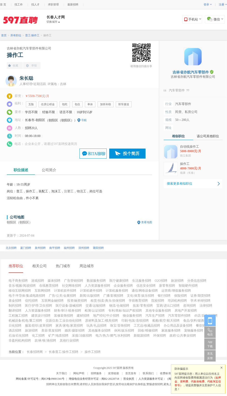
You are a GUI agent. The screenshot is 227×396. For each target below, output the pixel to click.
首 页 (3, 4)
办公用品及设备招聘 (178, 325)
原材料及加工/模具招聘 (101, 320)
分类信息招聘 (196, 280)
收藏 (15, 65)
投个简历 (131, 153)
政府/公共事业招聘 (183, 335)
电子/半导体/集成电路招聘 (27, 295)
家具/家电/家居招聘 (69, 325)
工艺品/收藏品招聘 (147, 325)
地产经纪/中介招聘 (106, 315)
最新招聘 (72, 4)
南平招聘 (54, 247)
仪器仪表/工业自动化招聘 (63, 320)
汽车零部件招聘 (179, 315)
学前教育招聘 (138, 300)
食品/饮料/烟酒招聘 (196, 320)
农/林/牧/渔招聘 (45, 340)
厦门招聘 (25, 247)
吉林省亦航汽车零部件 (193, 72)
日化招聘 (15, 325)
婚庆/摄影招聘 (75, 330)
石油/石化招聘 (19, 335)
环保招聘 (159, 335)
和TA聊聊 (96, 154)
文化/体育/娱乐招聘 (140, 295)
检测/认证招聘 (95, 310)
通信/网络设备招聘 (145, 290)
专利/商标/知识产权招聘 (125, 310)
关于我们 (61, 373)
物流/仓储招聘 (119, 305)
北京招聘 (11, 247)
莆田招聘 (98, 247)
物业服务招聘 (132, 315)
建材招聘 (83, 315)
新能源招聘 (142, 335)
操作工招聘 (93, 352)
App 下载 (210, 344)
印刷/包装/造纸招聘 (135, 320)
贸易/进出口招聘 (168, 305)
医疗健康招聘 (118, 280)
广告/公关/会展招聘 (62, 295)
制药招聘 (15, 305)
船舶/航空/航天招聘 (166, 320)
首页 (4, 35)
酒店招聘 (15, 330)
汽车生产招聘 (155, 315)
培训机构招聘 (177, 300)
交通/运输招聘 (96, 305)
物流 (80, 191)
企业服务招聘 (123, 285)
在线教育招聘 (48, 285)
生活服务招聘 (141, 280)
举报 (34, 65)
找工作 (19, 4)
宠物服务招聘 (193, 330)
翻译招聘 (15, 310)
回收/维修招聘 (148, 330)
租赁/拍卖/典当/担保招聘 (108, 300)
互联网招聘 (42, 290)
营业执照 (128, 378)
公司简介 (49, 170)
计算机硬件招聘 (91, 290)
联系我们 (148, 373)
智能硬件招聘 (188, 285)
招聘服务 (96, 373)
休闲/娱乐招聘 (124, 330)
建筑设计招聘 (40, 315)
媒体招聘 (54, 280)
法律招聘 (206, 305)
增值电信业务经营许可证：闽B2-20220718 (94, 378)
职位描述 (21, 170)
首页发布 (130, 373)
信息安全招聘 (145, 285)
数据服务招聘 (96, 280)
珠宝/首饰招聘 (120, 325)
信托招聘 (31, 300)
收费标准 (165, 373)
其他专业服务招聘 (158, 310)
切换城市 (53, 21)
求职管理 (53, 4)
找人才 (35, 4)
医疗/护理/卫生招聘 (38, 305)
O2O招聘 (161, 280)
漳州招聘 (83, 247)
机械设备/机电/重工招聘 (25, 320)
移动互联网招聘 (20, 290)
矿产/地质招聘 (58, 335)
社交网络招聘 (71, 285)
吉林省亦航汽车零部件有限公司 (29, 48)
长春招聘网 (35, 352)
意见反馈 (210, 356)
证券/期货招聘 (200, 295)
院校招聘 (157, 300)
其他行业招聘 (69, 340)
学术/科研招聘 (200, 300)
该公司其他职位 (208, 136)
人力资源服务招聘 (97, 285)
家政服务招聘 (170, 330)
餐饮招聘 (202, 325)
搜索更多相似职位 (179, 183)
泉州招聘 (40, 247)
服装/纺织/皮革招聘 (38, 325)
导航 (84, 120)
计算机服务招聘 (117, 290)
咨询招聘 (189, 305)
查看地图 (146, 222)
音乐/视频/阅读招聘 (22, 285)
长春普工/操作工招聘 (63, 352)
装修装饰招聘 (63, 315)
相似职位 (178, 136)
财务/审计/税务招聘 (67, 310)
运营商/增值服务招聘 (176, 290)
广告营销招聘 (73, 280)
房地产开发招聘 (186, 310)
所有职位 (15, 35)
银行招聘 (164, 295)
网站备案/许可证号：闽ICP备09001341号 (40, 378)
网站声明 (78, 373)
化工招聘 (38, 335)
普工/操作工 (32, 35)
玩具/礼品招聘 (96, 325)
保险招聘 (180, 295)
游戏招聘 (37, 280)
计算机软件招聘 (65, 290)
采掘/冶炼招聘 (82, 335)
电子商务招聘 (18, 280)
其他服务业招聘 (99, 330)
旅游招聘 (177, 280)
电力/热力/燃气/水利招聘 (113, 335)
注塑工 (69, 191)
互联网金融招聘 (52, 300)
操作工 (47, 35)
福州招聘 (69, 247)
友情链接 (113, 373)
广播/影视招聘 (113, 295)
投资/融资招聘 (77, 300)
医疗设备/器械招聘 (69, 305)
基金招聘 (15, 300)
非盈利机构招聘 (20, 340)
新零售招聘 (167, 285)
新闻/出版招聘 (90, 295)
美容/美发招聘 (51, 330)
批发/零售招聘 (143, 305)
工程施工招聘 (18, 315)
